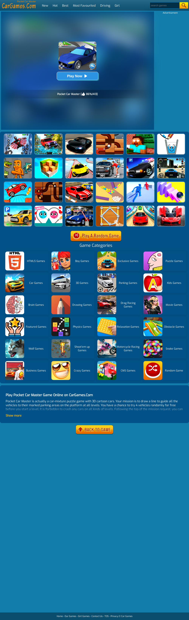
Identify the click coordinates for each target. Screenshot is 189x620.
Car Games (126, 616)
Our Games (70, 616)
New (45, 6)
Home (60, 616)
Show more (14, 416)
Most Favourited (84, 6)
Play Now (77, 76)
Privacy (114, 616)
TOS (107, 616)
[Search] (164, 5)
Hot (55, 6)
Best (65, 6)
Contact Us (97, 616)
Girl (117, 6)
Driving (105, 6)
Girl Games (84, 616)
